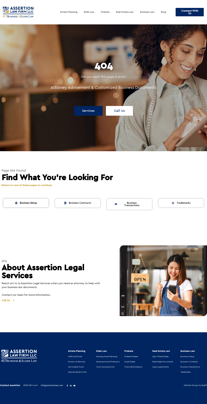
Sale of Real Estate (160, 356)
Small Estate (129, 362)
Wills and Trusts (75, 356)
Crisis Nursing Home (105, 367)
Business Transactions (190, 367)
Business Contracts (189, 362)
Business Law (147, 12)
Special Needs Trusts (77, 372)
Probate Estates (131, 356)
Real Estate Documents (162, 362)
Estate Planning (68, 12)
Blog (163, 12)
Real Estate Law (125, 12)
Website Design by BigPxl (195, 385)
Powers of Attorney (76, 362)
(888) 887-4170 (30, 385)
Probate (105, 12)
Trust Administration (133, 367)
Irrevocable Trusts (76, 367)
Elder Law (89, 12)
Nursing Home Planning (106, 356)
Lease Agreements (160, 367)
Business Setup (187, 356)
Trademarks (185, 372)
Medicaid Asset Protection (108, 362)
